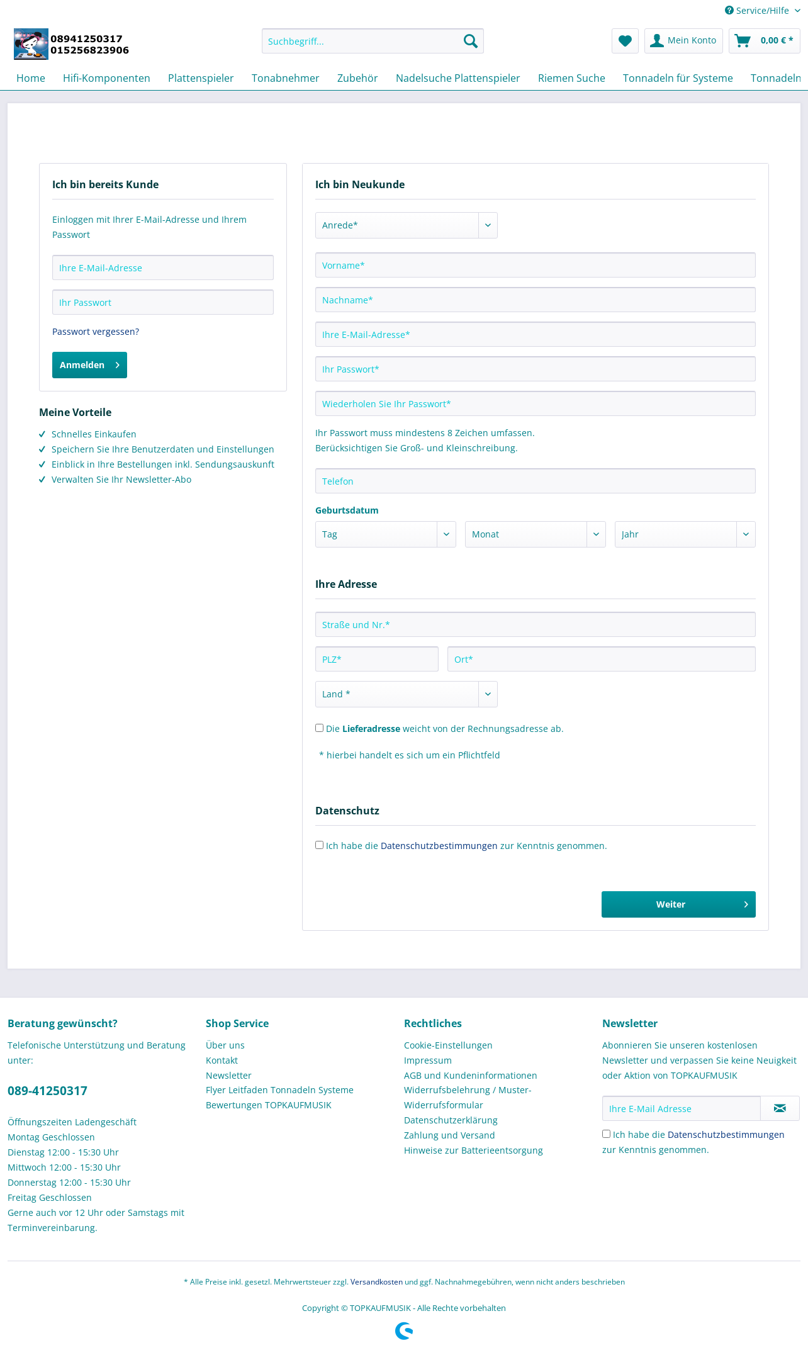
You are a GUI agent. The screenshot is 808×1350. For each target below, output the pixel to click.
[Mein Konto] (683, 40)
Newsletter (229, 1075)
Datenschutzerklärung (451, 1120)
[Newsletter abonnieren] (780, 1108)
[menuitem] (373, 46)
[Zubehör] (357, 78)
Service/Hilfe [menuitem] (758, 10)
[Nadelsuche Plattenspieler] (458, 78)
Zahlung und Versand (449, 1135)
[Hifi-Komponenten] (106, 78)
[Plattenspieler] (201, 78)
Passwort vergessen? (95, 331)
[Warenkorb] (764, 40)
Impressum (428, 1060)
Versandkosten (377, 1281)
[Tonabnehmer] (285, 78)
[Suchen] (470, 40)
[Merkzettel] (625, 40)
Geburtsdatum (347, 510)
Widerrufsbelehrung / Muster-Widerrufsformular (468, 1097)
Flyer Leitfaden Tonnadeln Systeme (280, 1090)
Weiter (702, 902)
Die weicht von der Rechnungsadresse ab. (445, 728)
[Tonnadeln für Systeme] (678, 78)
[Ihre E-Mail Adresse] (681, 1108)
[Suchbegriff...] (373, 40)
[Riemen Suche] (571, 78)
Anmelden (90, 363)
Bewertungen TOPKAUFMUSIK (269, 1105)
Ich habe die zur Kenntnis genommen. (466, 846)
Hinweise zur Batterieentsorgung (473, 1150)
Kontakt (222, 1060)
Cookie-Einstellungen (448, 1045)
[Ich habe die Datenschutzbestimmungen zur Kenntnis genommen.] (606, 1134)
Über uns (225, 1045)
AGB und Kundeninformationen (470, 1075)
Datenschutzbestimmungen (439, 846)
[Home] (31, 78)
